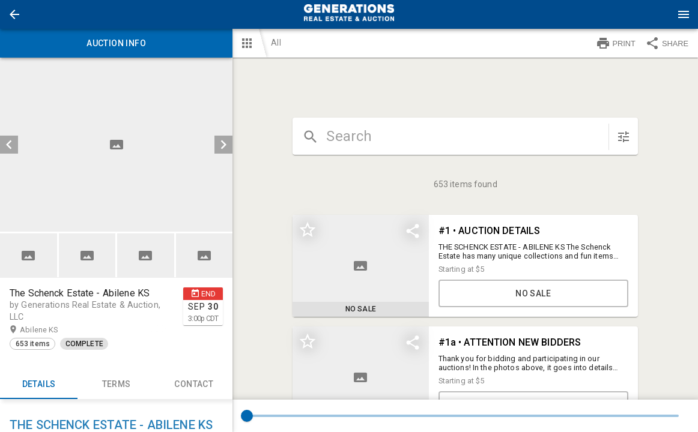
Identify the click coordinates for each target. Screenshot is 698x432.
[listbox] (116, 145)
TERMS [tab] (116, 384)
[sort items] (624, 137)
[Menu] (683, 14)
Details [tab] (38, 384)
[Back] (14, 14)
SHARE (666, 43)
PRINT (616, 43)
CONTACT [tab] (193, 384)
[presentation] (349, 14)
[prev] (9, 145)
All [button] (276, 42)
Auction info (116, 43)
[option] (116, 145)
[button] (14, 14)
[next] (223, 145)
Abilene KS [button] (50, 330)
